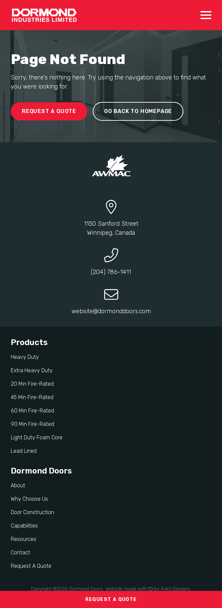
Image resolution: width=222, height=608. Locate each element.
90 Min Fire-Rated (32, 424)
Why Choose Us (29, 499)
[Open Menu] (206, 15)
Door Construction (32, 512)
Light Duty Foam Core (36, 437)
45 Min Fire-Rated (32, 397)
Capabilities (24, 525)
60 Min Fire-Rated (32, 410)
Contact (20, 552)
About (18, 485)
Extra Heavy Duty (32, 370)
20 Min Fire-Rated (32, 384)
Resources (23, 539)
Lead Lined (24, 451)
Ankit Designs (175, 589)
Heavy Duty (25, 357)
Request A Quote (31, 566)
